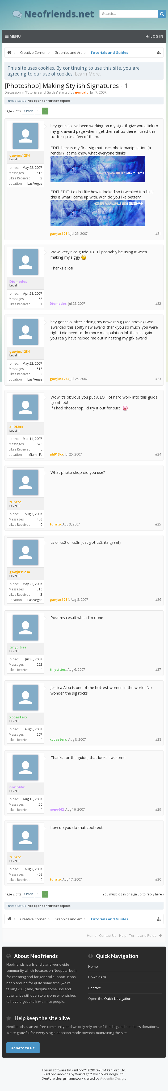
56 (40, 804)
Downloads (97, 977)
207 (39, 734)
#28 (158, 739)
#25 (158, 524)
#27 (158, 670)
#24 (158, 454)
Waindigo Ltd (114, 1074)
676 (39, 444)
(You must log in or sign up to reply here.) (132, 894)
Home (91, 935)
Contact (94, 988)
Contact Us (107, 935)
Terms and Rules (142, 935)
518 (39, 173)
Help (123, 935)
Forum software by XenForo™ (84, 1070)
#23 (158, 379)
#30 (158, 879)
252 (39, 664)
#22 (158, 304)
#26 (158, 600)
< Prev (28, 111)
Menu (13, 36)
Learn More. (88, 73)
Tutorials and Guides (41, 92)
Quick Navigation (117, 998)
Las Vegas (34, 183)
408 (39, 519)
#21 (158, 234)
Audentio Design (112, 1078)
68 (40, 299)
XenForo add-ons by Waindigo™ (68, 1074)
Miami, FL (35, 454)
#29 (158, 809)
